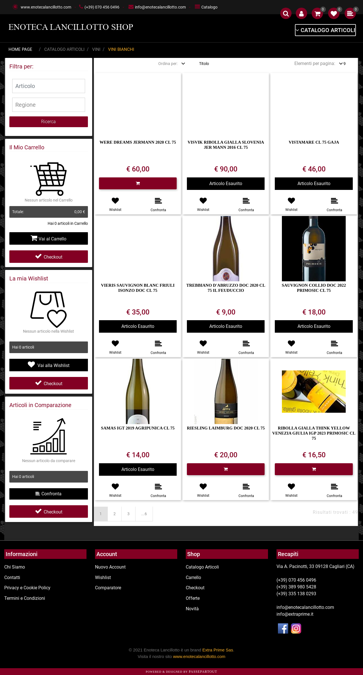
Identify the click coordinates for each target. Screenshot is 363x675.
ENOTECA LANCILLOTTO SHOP (71, 27)
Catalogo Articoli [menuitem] (202, 567)
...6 (144, 514)
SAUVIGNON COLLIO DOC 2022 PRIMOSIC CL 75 (314, 288)
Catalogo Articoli (64, 49)
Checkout (48, 257)
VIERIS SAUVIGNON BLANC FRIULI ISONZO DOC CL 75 (138, 288)
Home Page (20, 49)
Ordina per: (168, 63)
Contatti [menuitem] (12, 577)
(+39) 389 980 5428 (296, 587)
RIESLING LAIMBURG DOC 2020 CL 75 (226, 428)
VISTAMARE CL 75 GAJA (314, 142)
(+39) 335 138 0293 (296, 593)
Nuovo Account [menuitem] (110, 567)
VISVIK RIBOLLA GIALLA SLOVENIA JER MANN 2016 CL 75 (225, 145)
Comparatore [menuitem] (108, 587)
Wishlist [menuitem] (103, 577)
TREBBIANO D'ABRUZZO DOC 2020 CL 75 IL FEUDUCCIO (225, 288)
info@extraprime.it (295, 614)
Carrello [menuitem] (193, 577)
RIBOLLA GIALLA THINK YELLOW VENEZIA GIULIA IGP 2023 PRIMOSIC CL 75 (314, 433)
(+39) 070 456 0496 (102, 7)
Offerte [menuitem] (193, 598)
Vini (96, 49)
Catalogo (209, 7)
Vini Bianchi (121, 49)
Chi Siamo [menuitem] (14, 567)
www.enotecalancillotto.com (46, 7)
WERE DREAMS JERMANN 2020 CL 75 (138, 142)
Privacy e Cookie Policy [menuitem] (27, 587)
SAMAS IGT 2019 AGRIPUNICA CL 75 (137, 428)
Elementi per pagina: (314, 63)
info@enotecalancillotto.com (160, 7)
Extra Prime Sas (217, 649)
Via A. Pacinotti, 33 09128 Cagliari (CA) (315, 566)
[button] (48, 121)
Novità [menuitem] (192, 608)
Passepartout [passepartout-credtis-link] (203, 672)
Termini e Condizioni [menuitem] (24, 598)
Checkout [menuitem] (195, 587)
